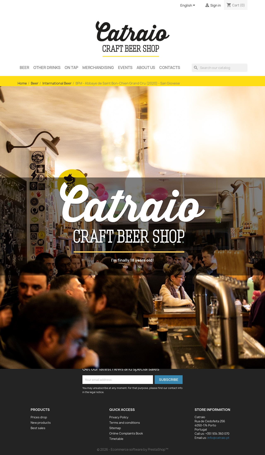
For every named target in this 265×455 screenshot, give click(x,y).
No (140, 267)
